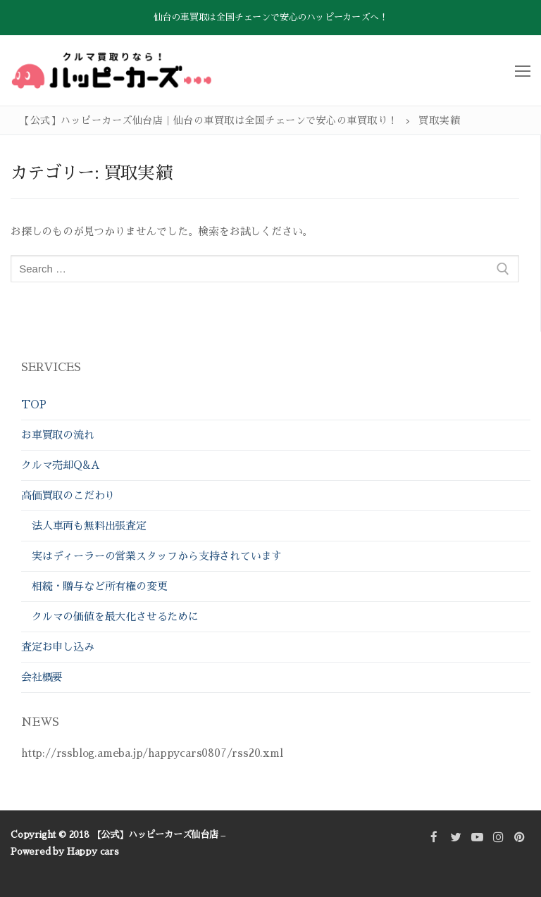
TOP (33, 404)
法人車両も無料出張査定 (89, 525)
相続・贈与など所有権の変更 (99, 586)
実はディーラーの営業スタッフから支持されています (157, 556)
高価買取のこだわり (69, 495)
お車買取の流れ (57, 434)
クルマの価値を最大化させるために (115, 616)
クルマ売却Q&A (60, 465)
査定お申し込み (57, 646)
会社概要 (42, 677)
